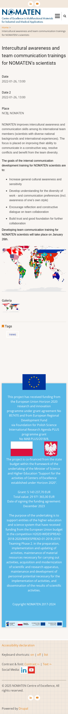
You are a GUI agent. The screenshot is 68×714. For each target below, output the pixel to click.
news (12, 334)
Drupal (23, 709)
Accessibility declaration (18, 645)
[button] (11, 309)
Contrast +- (32, 664)
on (32, 655)
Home (5, 27)
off (39, 655)
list (46, 655)
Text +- (47, 664)
